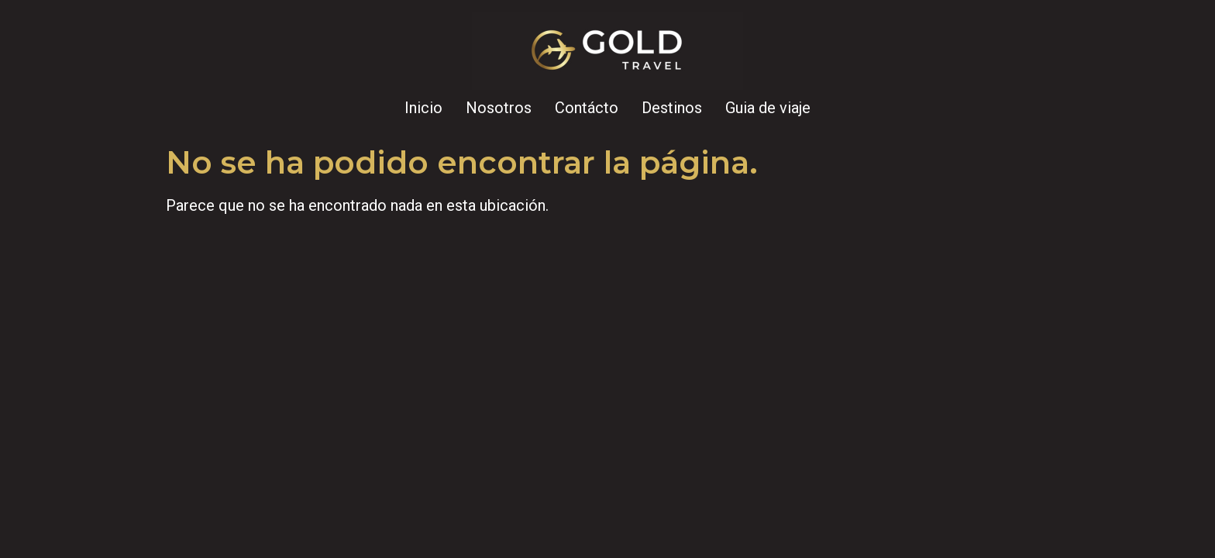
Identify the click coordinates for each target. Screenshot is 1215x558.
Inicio (423, 107)
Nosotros (499, 107)
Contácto (586, 107)
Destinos (672, 107)
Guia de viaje (768, 107)
